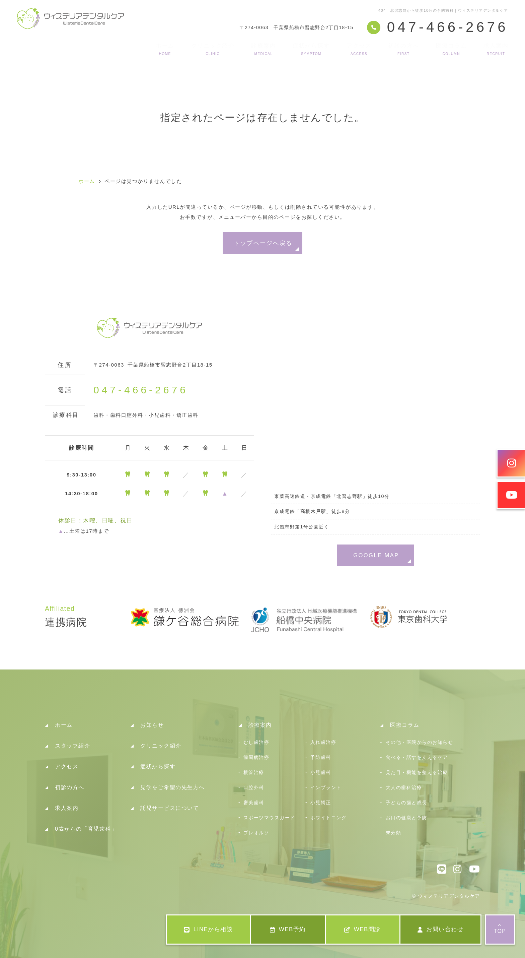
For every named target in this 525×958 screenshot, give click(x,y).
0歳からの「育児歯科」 (86, 829)
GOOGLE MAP (376, 555)
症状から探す (311, 49)
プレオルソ (256, 832)
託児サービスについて (169, 808)
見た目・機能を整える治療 (417, 772)
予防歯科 (320, 757)
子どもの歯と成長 (406, 802)
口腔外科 (253, 787)
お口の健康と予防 (406, 817)
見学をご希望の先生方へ (172, 787)
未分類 (393, 832)
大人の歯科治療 (404, 787)
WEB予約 (288, 929)
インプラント (326, 787)
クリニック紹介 (213, 49)
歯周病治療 (256, 757)
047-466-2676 (140, 390)
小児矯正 (320, 802)
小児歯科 (320, 772)
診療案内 (263, 49)
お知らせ (152, 725)
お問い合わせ (441, 929)
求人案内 (495, 49)
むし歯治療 (256, 742)
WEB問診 (362, 929)
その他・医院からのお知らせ (419, 742)
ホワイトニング (328, 817)
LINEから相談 (208, 929)
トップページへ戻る (263, 243)
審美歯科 (253, 802)
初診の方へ (403, 49)
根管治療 (253, 772)
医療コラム (451, 49)
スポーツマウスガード (269, 817)
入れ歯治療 (323, 742)
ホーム (165, 49)
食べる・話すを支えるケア (417, 757)
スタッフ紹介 (72, 746)
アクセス (359, 49)
